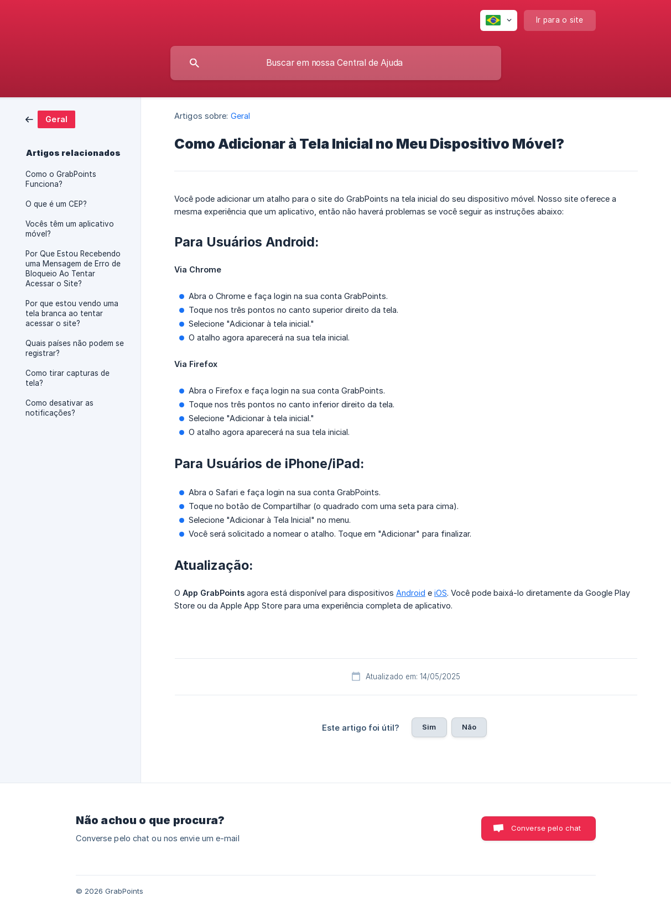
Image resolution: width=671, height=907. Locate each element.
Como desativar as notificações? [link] (59, 408)
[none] (498, 20)
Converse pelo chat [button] (546, 828)
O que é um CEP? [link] (56, 204)
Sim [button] (429, 726)
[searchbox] (335, 63)
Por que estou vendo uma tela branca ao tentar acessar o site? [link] (71, 313)
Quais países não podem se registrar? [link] (74, 348)
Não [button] (469, 726)
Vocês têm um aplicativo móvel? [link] (69, 228)
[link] (50, 118)
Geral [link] (241, 115)
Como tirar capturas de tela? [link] (67, 378)
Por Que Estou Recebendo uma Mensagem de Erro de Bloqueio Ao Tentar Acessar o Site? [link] (73, 268)
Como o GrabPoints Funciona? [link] (60, 179)
